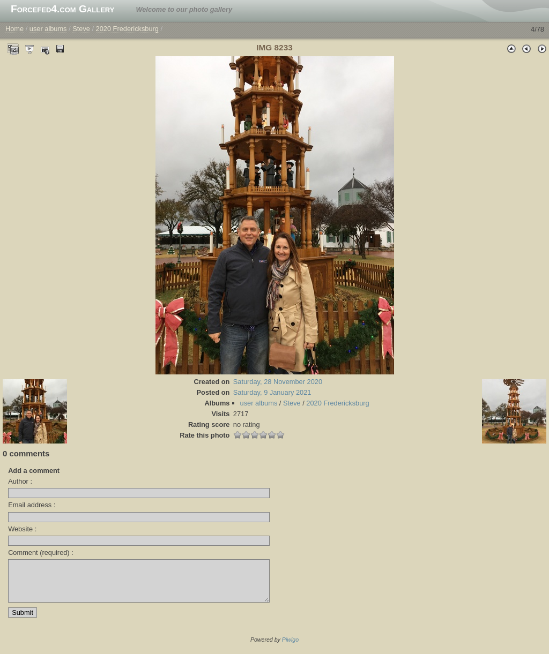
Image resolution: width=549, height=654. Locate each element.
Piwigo (290, 647)
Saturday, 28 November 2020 (277, 382)
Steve (81, 29)
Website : (22, 529)
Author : (20, 481)
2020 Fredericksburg (127, 29)
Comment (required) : (40, 552)
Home (14, 29)
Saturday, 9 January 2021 (272, 392)
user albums (48, 29)
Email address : (31, 505)
